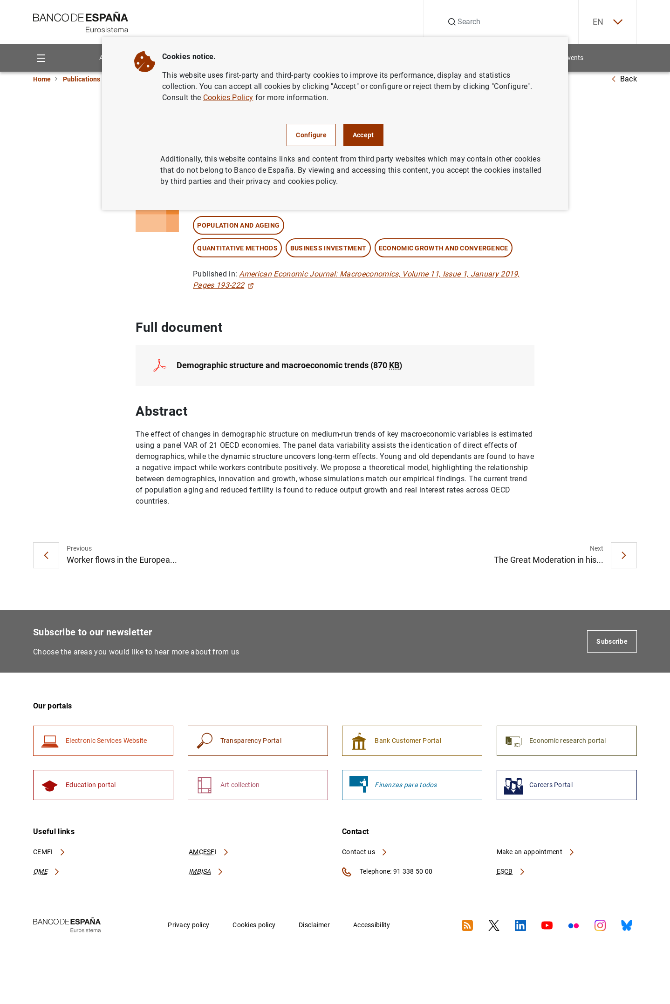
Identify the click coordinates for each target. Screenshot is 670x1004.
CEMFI (49, 852)
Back (624, 78)
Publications (81, 79)
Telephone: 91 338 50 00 (387, 871)
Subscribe (612, 641)
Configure (311, 135)
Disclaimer (314, 925)
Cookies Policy (228, 97)
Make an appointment (536, 852)
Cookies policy (253, 925)
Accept (363, 135)
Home (42, 79)
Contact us (365, 852)
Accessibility (371, 925)
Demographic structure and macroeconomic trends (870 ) (289, 365)
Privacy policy (188, 925)
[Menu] (40, 58)
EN (607, 22)
